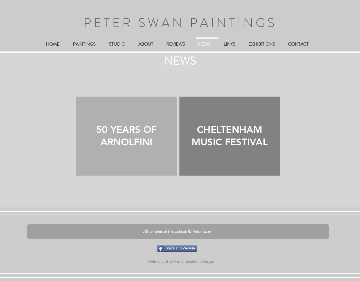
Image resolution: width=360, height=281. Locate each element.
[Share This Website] (177, 248)
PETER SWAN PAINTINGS (180, 23)
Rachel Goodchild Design (193, 261)
